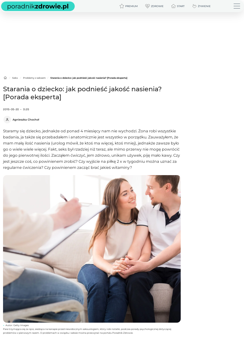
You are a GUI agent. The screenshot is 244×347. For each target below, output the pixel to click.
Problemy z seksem (34, 77)
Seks (15, 77)
